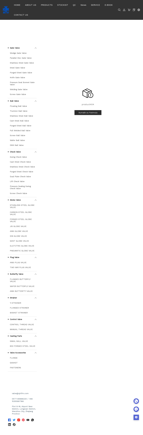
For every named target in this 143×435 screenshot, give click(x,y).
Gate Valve (15, 48)
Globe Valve (15, 200)
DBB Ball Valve (17, 145)
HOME (17, 5)
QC (74, 5)
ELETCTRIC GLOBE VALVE (22, 246)
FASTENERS (15, 368)
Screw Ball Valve (17, 135)
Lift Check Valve (17, 181)
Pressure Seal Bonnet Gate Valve (22, 83)
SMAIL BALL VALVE (19, 341)
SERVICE (95, 5)
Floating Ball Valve (18, 106)
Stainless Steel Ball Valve (21, 116)
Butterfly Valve (16, 274)
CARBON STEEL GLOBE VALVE (21, 213)
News (83, 5)
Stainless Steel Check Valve (22, 167)
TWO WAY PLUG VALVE (20, 267)
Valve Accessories (18, 353)
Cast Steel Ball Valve (19, 121)
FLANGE (13, 358)
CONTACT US (21, 15)
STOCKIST (62, 5)
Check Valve (15, 152)
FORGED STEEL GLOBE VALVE (21, 220)
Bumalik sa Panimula (88, 112)
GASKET (14, 363)
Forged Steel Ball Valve (20, 126)
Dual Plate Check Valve (20, 176)
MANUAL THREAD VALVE (21, 329)
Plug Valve (14, 257)
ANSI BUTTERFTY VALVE (21, 291)
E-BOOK (109, 5)
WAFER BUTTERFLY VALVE (22, 286)
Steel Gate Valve (17, 68)
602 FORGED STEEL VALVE (22, 346)
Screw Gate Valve (18, 94)
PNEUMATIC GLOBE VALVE (22, 251)
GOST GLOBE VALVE (19, 241)
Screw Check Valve (18, 193)
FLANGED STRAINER (19, 308)
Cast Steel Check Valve (20, 162)
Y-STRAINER (15, 303)
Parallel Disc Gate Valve (21, 58)
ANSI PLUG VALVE (18, 262)
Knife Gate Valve (17, 77)
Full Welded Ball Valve (20, 130)
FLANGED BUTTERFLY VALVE (20, 280)
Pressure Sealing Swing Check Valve (20, 187)
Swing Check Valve (18, 157)
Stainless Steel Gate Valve (22, 63)
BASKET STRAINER (19, 313)
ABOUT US (30, 5)
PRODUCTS (47, 5)
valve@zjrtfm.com (20, 393)
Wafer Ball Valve (17, 140)
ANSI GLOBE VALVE (19, 231)
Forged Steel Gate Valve (21, 72)
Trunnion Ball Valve (18, 111)
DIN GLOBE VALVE (18, 236)
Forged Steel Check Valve (21, 172)
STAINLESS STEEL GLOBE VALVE (22, 206)
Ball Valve (14, 101)
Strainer (13, 298)
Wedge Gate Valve (18, 53)
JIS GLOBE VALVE (18, 226)
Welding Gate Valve (18, 89)
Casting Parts (16, 336)
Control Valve (16, 319)
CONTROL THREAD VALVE (22, 324)
